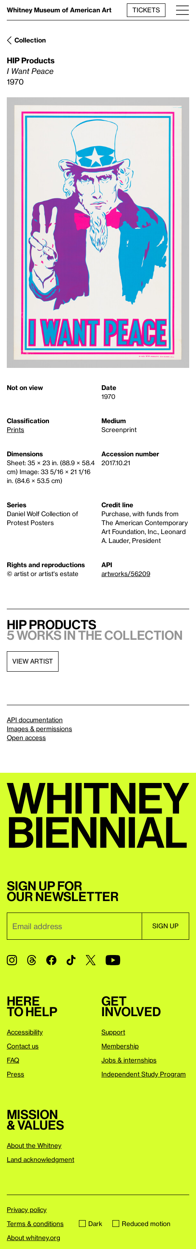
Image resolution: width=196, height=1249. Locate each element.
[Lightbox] (98, 232)
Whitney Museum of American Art (59, 10)
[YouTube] (113, 960)
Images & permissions (39, 728)
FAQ (13, 1060)
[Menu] (182, 10)
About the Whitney (34, 1145)
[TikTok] (71, 960)
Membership (120, 1046)
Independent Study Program (143, 1074)
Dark (90, 1223)
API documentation (35, 719)
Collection (30, 40)
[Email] (74, 926)
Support (113, 1032)
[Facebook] (51, 960)
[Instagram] (12, 960)
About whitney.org (33, 1237)
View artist (32, 661)
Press (15, 1074)
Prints (15, 429)
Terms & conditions (35, 1223)
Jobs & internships (129, 1060)
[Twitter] (91, 960)
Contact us (23, 1046)
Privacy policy (27, 1209)
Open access (26, 737)
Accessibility (25, 1032)
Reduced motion (141, 1223)
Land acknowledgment (40, 1159)
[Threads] (31, 960)
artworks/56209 (125, 573)
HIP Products (31, 60)
